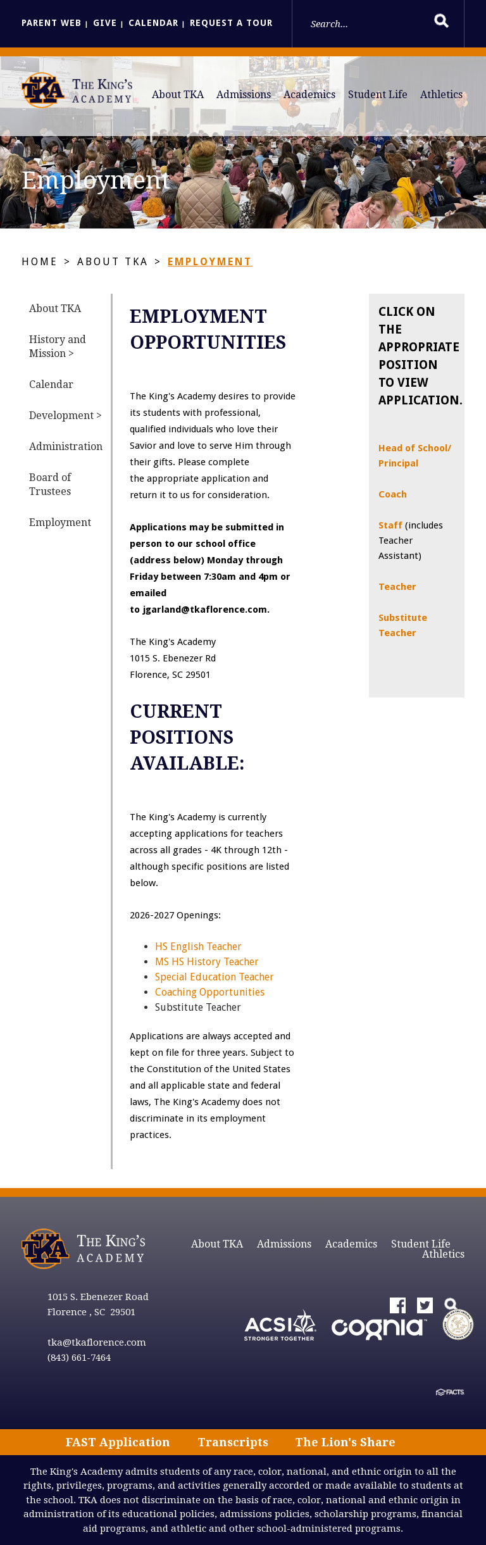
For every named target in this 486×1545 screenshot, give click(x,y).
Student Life (378, 95)
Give (105, 23)
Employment (210, 262)
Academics (309, 95)
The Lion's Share (345, 1442)
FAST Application (118, 1442)
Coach (392, 494)
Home (40, 262)
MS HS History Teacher (207, 962)
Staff (391, 525)
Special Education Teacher (214, 977)
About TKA (178, 95)
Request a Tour (231, 23)
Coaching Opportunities (210, 992)
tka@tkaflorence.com (96, 1342)
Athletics (441, 95)
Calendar (153, 23)
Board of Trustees (50, 484)
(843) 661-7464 (79, 1357)
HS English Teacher (198, 947)
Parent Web (52, 23)
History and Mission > (57, 347)
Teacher (397, 586)
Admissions (243, 95)
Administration (66, 447)
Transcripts (232, 1442)
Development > (65, 416)
